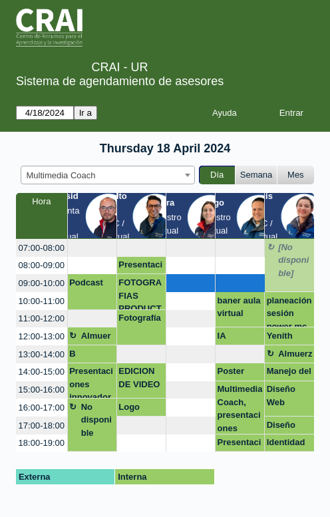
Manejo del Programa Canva (289, 373)
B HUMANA (88, 356)
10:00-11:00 (42, 301)
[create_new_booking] (92, 248)
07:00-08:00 (42, 248)
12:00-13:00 (42, 336)
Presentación (140, 266)
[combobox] (108, 175)
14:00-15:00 (42, 372)
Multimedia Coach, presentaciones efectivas (240, 409)
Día (217, 175)
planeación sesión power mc (289, 311)
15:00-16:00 (42, 390)
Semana (256, 175)
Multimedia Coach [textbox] (61, 175)
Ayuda (224, 113)
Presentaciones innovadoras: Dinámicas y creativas (91, 382)
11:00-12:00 (42, 318)
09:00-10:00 (42, 283)
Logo (129, 407)
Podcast (86, 282)
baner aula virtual (239, 307)
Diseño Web (281, 395)
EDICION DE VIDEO (139, 377)
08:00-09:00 (42, 265)
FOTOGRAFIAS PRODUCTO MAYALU (140, 293)
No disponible (96, 420)
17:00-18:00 (42, 426)
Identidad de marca (286, 444)
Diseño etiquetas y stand (289, 427)
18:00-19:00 (42, 443)
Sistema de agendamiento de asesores (120, 81)
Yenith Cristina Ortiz (283, 338)
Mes (295, 175)
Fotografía (139, 318)
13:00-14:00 (42, 354)
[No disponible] (293, 260)
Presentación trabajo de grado (239, 444)
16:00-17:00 (42, 408)
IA (222, 336)
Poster (231, 371)
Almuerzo (96, 338)
